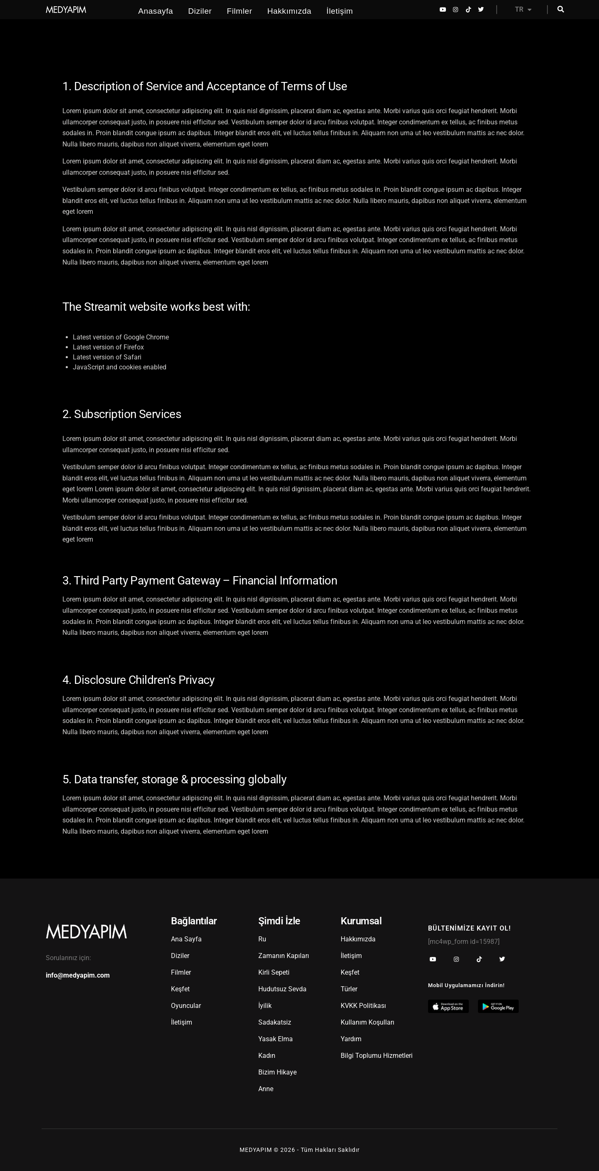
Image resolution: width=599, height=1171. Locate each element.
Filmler (239, 11)
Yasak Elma (275, 1039)
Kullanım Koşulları (367, 1022)
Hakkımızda (289, 11)
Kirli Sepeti (274, 972)
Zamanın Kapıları (283, 956)
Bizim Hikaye (277, 1072)
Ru (262, 939)
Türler (349, 989)
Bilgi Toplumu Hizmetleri (377, 1056)
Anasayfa (155, 11)
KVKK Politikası (363, 1006)
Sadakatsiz (274, 1022)
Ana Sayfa (186, 939)
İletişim (340, 11)
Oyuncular (186, 1006)
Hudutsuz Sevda (282, 989)
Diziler (200, 11)
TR (523, 9)
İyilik (265, 1006)
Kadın (266, 1056)
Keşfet (180, 989)
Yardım (351, 1039)
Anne (265, 1089)
